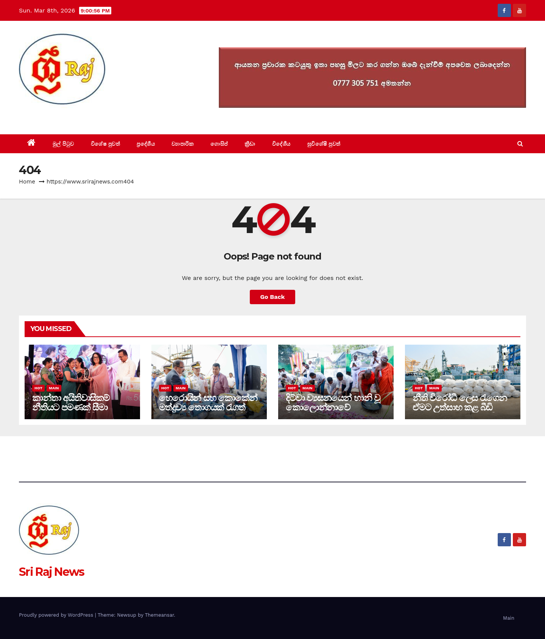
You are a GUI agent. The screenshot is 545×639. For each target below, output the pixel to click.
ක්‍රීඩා (249, 143)
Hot (38, 388)
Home (27, 181)
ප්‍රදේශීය (146, 143)
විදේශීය (281, 143)
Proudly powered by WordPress (57, 615)
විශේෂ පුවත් (105, 143)
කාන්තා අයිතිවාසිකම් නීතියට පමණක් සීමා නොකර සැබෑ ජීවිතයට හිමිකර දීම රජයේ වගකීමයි (80, 412)
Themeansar (159, 615)
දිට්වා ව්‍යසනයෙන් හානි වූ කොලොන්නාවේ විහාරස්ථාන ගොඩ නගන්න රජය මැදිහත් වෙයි (335, 412)
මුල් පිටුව (63, 143)
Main (54, 388)
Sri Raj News (51, 117)
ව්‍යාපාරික (182, 143)
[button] (520, 143)
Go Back (272, 296)
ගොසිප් (219, 143)
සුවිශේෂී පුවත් (324, 143)
